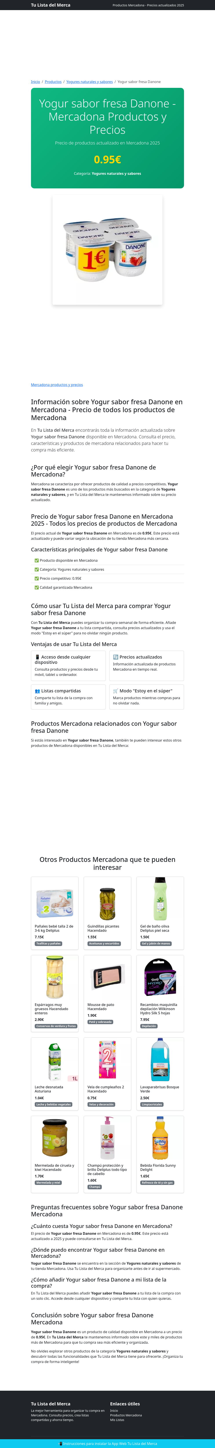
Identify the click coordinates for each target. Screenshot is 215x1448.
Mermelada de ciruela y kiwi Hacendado (54, 1167)
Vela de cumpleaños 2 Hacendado (105, 1089)
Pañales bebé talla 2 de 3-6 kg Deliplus (54, 928)
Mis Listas (117, 1420)
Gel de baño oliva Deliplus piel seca (154, 928)
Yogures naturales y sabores (89, 81)
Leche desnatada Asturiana (49, 1089)
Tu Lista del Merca (50, 5)
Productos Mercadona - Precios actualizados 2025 (148, 5)
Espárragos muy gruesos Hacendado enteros (51, 1008)
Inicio (35, 81)
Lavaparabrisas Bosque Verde (159, 1089)
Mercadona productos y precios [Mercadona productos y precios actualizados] (57, 384)
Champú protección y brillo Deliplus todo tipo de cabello (107, 1169)
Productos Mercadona (126, 1415)
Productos (53, 81)
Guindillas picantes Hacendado (103, 928)
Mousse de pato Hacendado (100, 1006)
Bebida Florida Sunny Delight (158, 1167)
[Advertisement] (107, 30)
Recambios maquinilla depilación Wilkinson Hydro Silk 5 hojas (158, 1008)
